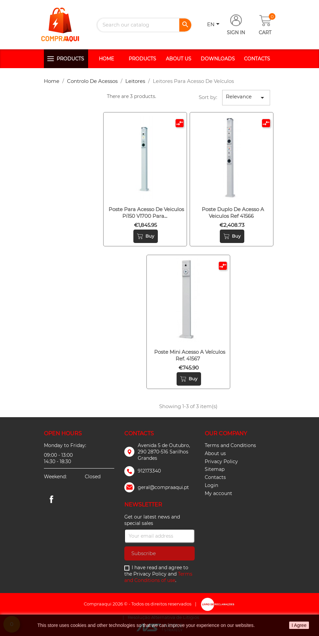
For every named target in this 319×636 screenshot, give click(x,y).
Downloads (218, 59)
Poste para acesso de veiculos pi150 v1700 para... (146, 212)
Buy (145, 236)
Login (211, 485)
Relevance (246, 97)
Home (106, 59)
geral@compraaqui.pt (163, 487)
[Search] (144, 25)
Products (70, 59)
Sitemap (215, 469)
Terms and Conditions (230, 445)
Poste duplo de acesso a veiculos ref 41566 (233, 212)
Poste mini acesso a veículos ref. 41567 (189, 355)
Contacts (257, 59)
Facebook (51, 499)
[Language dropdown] (214, 25)
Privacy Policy (221, 461)
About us (178, 59)
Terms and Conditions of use (158, 577)
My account (218, 493)
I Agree (299, 625)
